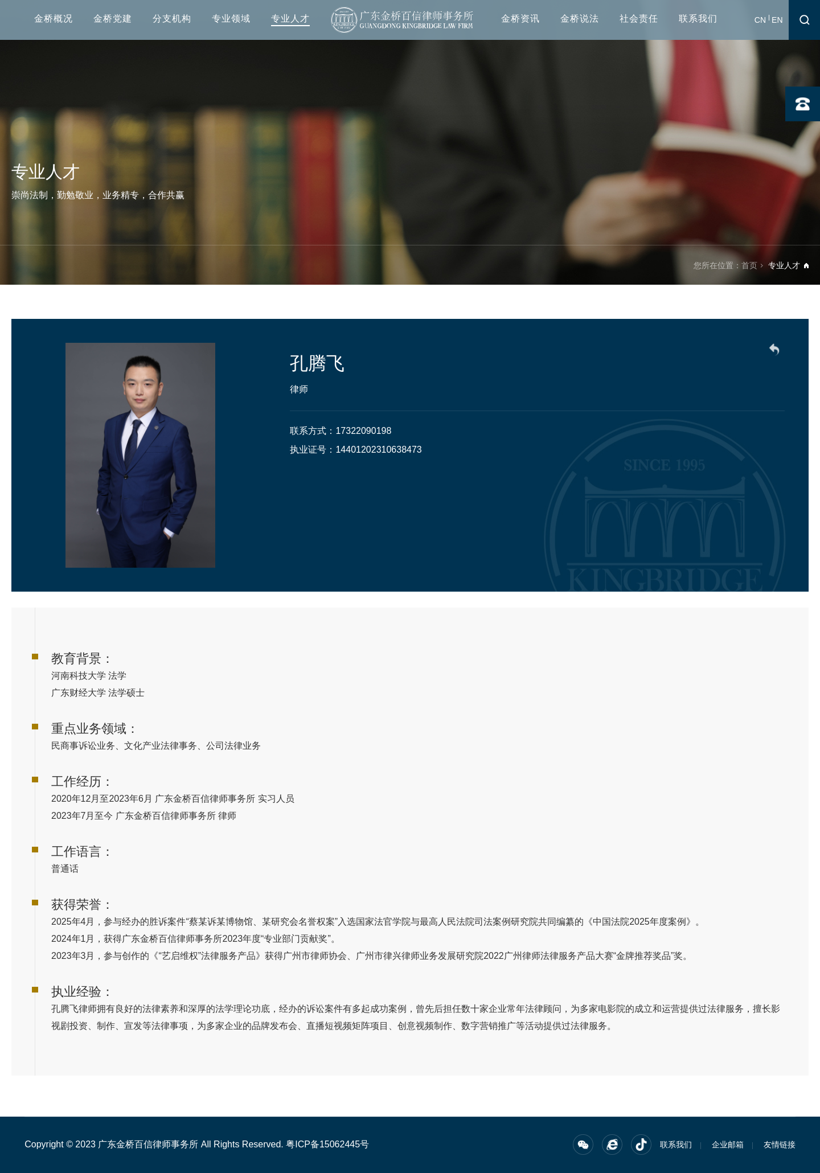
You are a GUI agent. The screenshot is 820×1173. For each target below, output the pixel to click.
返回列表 (776, 351)
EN (777, 19)
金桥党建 (112, 18)
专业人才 (290, 18)
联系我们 (698, 18)
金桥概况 (53, 18)
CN (760, 19)
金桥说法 (579, 18)
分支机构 (172, 18)
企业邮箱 (728, 1144)
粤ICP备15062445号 (327, 1144)
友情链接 (780, 1144)
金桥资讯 (520, 18)
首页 (749, 265)
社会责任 (639, 18)
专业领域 (231, 18)
